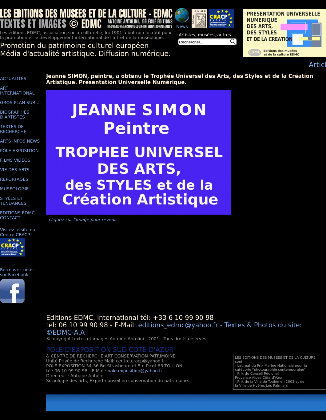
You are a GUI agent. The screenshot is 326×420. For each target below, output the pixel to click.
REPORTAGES (14, 179)
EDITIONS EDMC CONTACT (17, 215)
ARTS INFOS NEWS (20, 141)
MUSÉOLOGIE (14, 188)
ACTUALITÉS (13, 78)
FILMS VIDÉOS (15, 160)
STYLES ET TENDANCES (13, 201)
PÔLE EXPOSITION (19, 150)
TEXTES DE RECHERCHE (13, 129)
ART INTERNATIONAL (17, 90)
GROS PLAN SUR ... (20, 102)
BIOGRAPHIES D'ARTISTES (14, 114)
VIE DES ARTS (15, 169)
